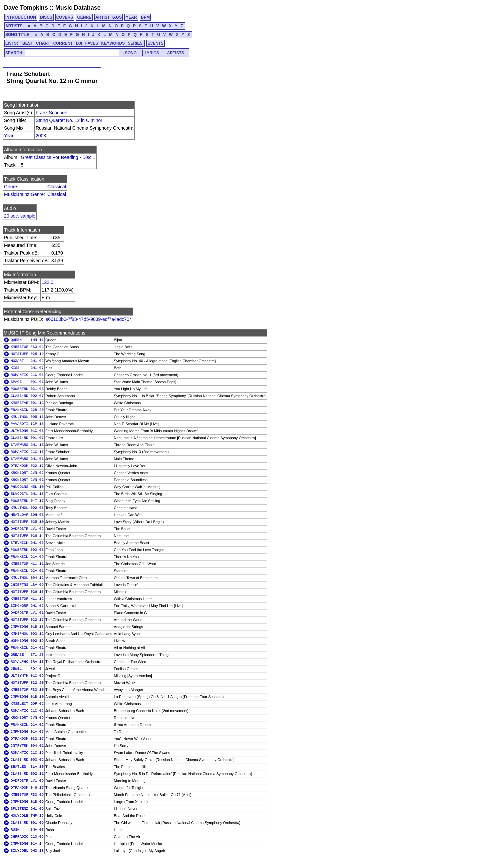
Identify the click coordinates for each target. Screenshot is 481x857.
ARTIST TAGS (108, 17)
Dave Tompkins (26, 7)
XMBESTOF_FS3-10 (27, 690)
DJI (79, 43)
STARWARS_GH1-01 (27, 459)
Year (8, 135)
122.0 (47, 282)
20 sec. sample (19, 216)
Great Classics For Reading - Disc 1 (58, 157)
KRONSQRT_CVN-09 (27, 718)
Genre (10, 186)
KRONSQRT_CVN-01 (27, 480)
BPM (145, 17)
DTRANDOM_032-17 (27, 739)
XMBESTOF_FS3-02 (27, 347)
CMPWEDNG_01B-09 (27, 802)
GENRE (84, 17)
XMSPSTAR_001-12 (27, 403)
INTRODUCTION (20, 17)
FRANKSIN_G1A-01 (27, 648)
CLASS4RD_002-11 (27, 774)
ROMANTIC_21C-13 (27, 452)
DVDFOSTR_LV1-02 (27, 529)
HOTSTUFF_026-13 (27, 592)
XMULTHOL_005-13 (27, 417)
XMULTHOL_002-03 (27, 508)
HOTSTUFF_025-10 (27, 522)
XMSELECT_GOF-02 (27, 704)
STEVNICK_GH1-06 (27, 543)
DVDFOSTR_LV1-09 (27, 781)
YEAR (131, 17)
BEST (27, 43)
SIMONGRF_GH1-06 (27, 606)
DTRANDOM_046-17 (27, 788)
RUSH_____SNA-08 (27, 830)
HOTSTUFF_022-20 (27, 683)
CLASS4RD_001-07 (27, 438)
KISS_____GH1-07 (27, 368)
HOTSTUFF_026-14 (27, 536)
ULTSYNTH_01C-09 (27, 676)
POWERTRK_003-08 (27, 550)
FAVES (91, 43)
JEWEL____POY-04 (27, 669)
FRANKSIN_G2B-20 (27, 410)
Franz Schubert (52, 112)
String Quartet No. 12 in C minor (69, 120)
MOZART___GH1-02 (27, 361)
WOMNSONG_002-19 (27, 641)
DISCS (46, 17)
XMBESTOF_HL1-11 (27, 564)
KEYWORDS (113, 43)
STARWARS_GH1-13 (27, 445)
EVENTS (156, 43)
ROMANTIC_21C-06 (27, 711)
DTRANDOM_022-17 (27, 466)
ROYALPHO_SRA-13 (27, 662)
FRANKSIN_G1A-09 (27, 557)
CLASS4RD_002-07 (27, 396)
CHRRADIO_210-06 (27, 837)
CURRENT (63, 43)
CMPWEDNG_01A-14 (27, 844)
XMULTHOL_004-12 (27, 578)
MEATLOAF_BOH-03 (27, 515)
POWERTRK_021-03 (27, 389)
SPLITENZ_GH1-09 (27, 809)
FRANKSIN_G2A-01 (27, 571)
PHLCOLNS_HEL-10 (27, 487)
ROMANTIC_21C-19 (27, 753)
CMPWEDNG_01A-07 (27, 732)
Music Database (78, 7)
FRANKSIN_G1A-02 (27, 725)
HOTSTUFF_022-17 (27, 620)
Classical (56, 186)
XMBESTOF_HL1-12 (27, 599)
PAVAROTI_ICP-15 (27, 424)
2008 (41, 135)
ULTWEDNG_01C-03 (27, 431)
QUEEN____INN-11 (27, 340)
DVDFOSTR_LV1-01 (27, 613)
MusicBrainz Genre (24, 194)
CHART (43, 43)
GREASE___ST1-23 (27, 655)
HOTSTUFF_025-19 (27, 354)
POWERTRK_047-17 (27, 501)
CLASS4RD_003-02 (27, 760)
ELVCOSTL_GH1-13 (27, 494)
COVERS (64, 17)
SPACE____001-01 (27, 382)
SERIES (135, 43)
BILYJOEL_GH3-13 (27, 851)
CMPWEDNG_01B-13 (27, 627)
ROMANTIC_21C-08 (27, 375)
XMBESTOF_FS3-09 (27, 795)
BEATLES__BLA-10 (27, 767)
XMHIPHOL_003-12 (27, 634)
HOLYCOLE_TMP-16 (27, 816)
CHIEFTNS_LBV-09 (27, 585)
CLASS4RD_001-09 (27, 823)
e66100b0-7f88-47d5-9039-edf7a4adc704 (88, 319)
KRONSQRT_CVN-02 (27, 473)
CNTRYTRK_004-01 (27, 746)
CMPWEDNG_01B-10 (27, 697)
